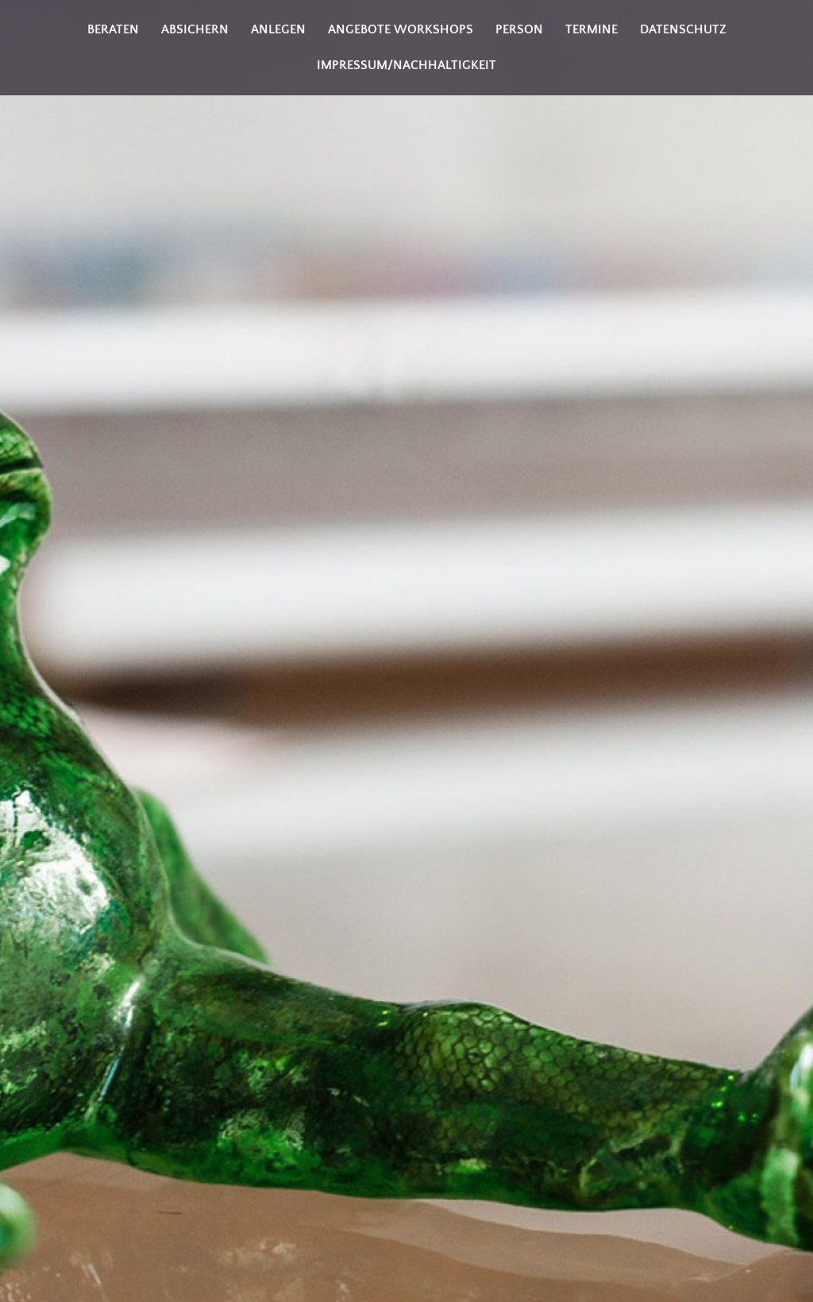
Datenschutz (683, 29)
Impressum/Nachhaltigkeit (406, 65)
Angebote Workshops (400, 29)
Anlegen (278, 29)
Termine (591, 29)
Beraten (113, 29)
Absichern (195, 29)
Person (519, 29)
